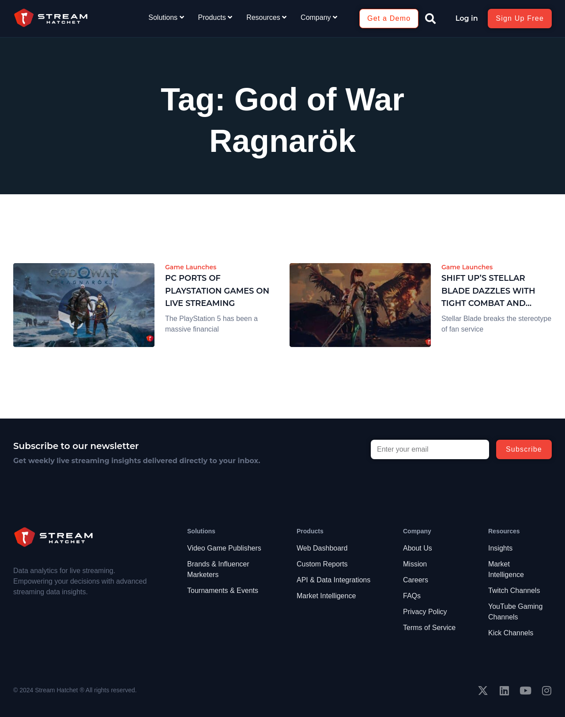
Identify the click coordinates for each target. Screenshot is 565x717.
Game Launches (190, 267)
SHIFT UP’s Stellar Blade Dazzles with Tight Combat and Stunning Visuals (488, 291)
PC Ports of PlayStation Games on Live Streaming (217, 291)
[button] (430, 18)
